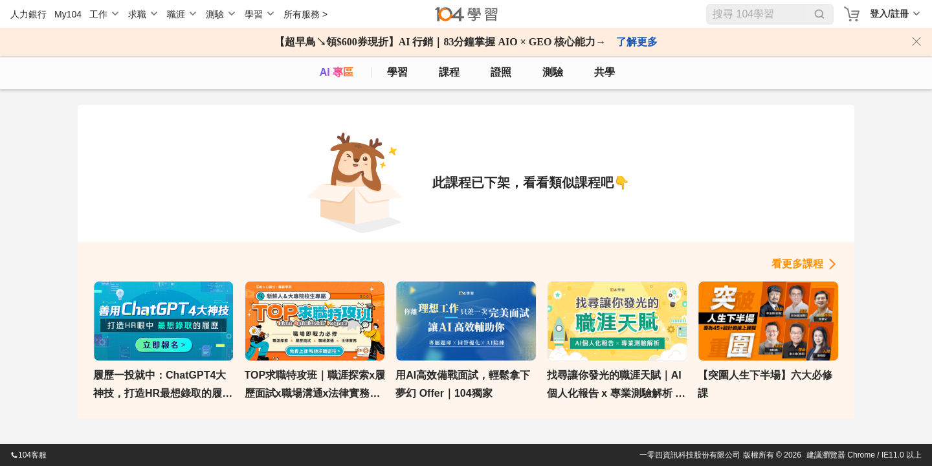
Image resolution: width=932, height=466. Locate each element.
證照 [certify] (501, 72)
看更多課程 (797, 263)
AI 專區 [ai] (336, 72)
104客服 (28, 455)
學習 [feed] (397, 72)
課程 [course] (449, 72)
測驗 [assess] (552, 72)
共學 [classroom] (604, 72)
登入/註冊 (889, 13)
